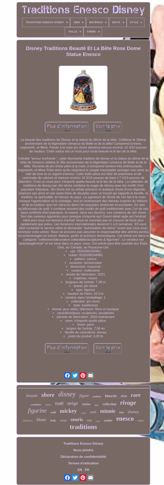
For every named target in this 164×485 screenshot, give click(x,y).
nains (141, 420)
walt (53, 412)
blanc (41, 419)
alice (96, 405)
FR (87, 470)
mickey (68, 411)
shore (48, 395)
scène (63, 420)
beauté (32, 395)
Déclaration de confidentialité (83, 457)
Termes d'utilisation (83, 463)
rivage (128, 402)
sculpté (83, 413)
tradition (97, 396)
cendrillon (36, 404)
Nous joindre (83, 450)
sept (89, 420)
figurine (37, 410)
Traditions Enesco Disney (83, 443)
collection (109, 404)
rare (135, 395)
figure (84, 395)
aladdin (108, 420)
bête (121, 412)
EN (79, 470)
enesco (125, 418)
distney (133, 412)
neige (72, 403)
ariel (93, 412)
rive (124, 396)
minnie (107, 411)
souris (77, 419)
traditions (83, 426)
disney (67, 394)
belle (53, 420)
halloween (28, 420)
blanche (111, 396)
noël (59, 403)
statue (48, 404)
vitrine (86, 404)
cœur (98, 421)
